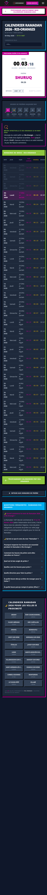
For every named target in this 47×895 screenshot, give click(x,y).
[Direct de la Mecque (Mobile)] (18, 3)
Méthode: (9, 91)
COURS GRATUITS (32, 3)
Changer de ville (11, 40)
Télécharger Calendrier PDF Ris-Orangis (23, 480)
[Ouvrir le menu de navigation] (43, 3)
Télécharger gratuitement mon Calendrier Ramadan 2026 (21, 11)
